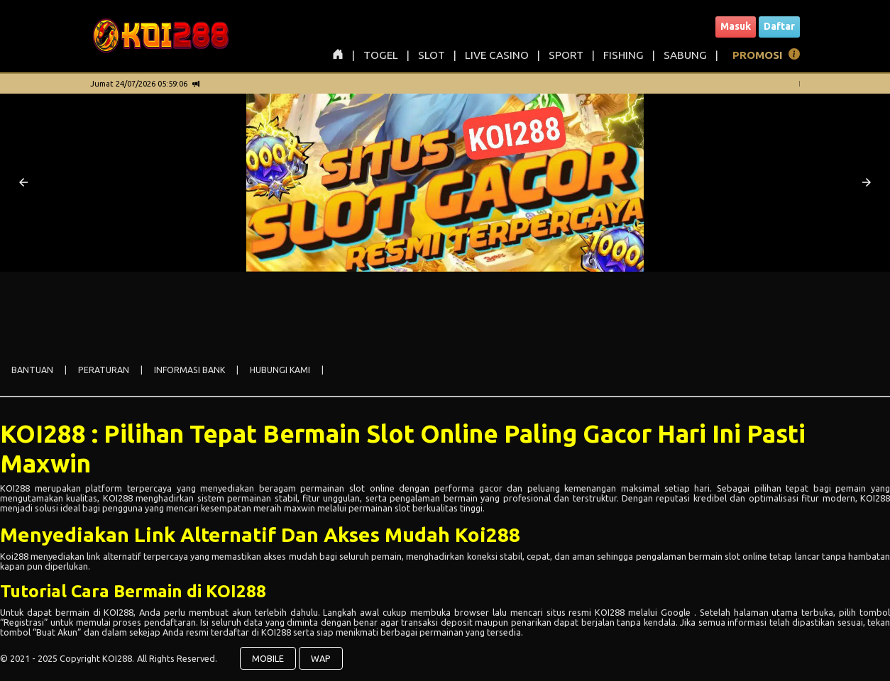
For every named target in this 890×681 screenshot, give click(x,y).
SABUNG (685, 55)
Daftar (779, 26)
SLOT (431, 55)
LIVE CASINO (497, 55)
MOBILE (268, 658)
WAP (321, 658)
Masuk (735, 26)
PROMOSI (757, 55)
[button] (23, 182)
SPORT (566, 55)
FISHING (623, 55)
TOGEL (380, 55)
